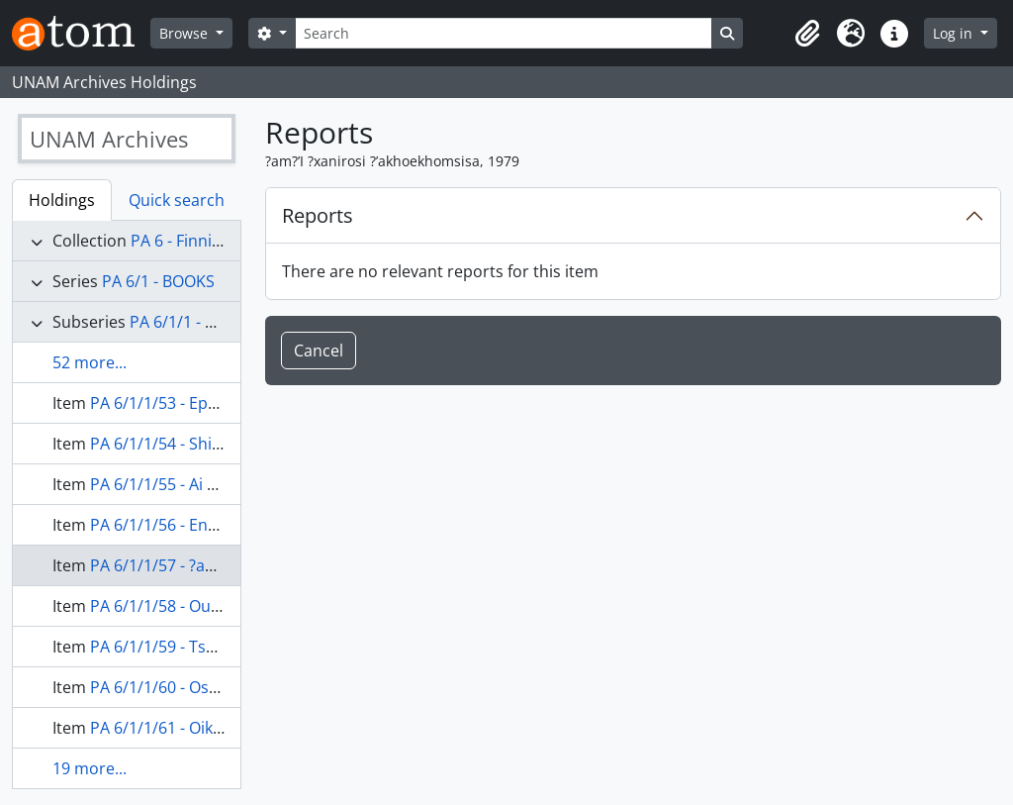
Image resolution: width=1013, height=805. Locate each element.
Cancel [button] (318, 350)
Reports (317, 215)
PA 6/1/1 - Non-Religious (219, 322)
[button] (807, 33)
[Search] (503, 33)
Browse (185, 33)
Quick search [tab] (177, 200)
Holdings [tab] (62, 200)
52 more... (89, 362)
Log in (954, 33)
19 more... (89, 768)
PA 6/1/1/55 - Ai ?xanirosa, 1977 (206, 484)
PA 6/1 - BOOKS (158, 281)
